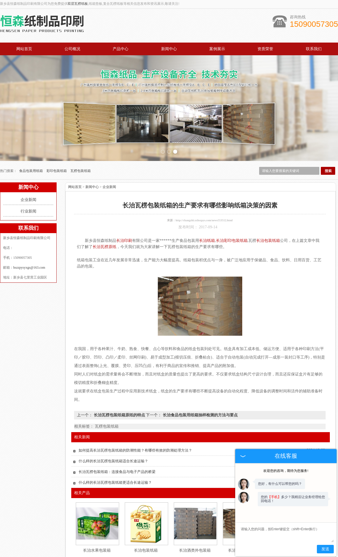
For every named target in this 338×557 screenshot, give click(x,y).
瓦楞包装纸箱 (80, 146)
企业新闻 (28, 175)
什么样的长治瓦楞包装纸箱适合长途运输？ (113, 436)
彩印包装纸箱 (57, 146)
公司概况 (72, 49)
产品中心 (120, 49)
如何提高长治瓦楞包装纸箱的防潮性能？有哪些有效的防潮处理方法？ (135, 426)
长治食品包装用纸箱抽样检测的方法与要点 (200, 390)
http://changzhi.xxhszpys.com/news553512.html (204, 195)
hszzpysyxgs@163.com (29, 243)
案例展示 (217, 49)
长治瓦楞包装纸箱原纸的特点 (119, 390)
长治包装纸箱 (146, 526)
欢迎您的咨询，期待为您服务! (285, 471)
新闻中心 (169, 49)
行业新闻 (28, 187)
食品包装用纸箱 (31, 146)
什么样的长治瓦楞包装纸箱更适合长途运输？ (115, 458)
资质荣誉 (265, 49)
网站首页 (24, 49)
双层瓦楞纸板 (78, 4)
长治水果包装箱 (97, 526)
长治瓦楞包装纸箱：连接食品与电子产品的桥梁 (117, 447)
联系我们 (314, 49)
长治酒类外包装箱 (195, 526)
